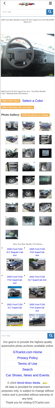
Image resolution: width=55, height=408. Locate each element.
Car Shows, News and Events (27, 375)
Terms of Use (27, 363)
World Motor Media (28, 382)
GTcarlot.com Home (27, 352)
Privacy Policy (27, 358)
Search (27, 369)
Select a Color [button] (33, 101)
